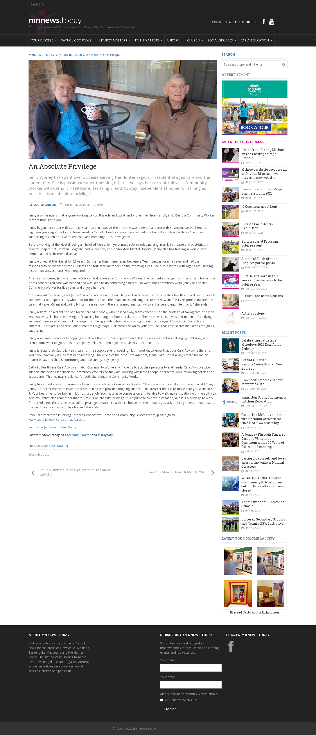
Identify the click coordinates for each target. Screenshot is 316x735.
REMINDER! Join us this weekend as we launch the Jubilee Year (261, 280)
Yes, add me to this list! (181, 700)
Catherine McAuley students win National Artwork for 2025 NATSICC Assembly (263, 419)
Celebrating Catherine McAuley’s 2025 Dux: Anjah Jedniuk (261, 344)
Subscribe (169, 709)
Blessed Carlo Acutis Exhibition (257, 226)
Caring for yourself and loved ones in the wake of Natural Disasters (263, 462)
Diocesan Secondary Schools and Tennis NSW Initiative (263, 521)
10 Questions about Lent (259, 206)
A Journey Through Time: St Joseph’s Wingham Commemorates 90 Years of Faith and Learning (263, 440)
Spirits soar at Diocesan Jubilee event (259, 243)
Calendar (37, 4)
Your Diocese (59, 446)
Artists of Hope (253, 313)
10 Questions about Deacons (262, 296)
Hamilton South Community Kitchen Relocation (264, 399)
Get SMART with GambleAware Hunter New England (262, 364)
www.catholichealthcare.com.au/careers (57, 419)
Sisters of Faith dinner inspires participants (259, 261)
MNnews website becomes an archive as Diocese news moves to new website (264, 173)
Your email (167, 677)
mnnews (55, 20)
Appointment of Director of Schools (262, 504)
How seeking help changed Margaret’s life (262, 382)
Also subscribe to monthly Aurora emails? (189, 694)
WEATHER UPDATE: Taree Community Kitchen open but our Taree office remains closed (263, 484)
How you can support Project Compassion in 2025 (263, 191)
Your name (168, 660)
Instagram (105, 435)
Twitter (85, 435)
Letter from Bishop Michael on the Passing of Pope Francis (263, 154)
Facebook (72, 435)
